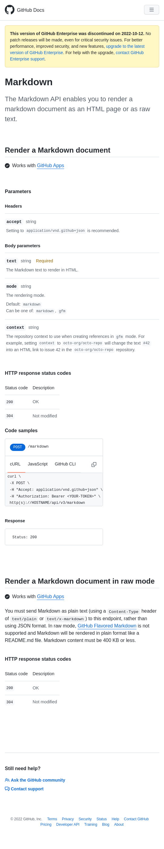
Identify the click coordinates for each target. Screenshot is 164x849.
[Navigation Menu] (151, 10)
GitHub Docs (30, 10)
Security (85, 819)
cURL (15, 464)
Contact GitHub (136, 819)
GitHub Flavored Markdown (107, 625)
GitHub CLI (65, 464)
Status (102, 819)
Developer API (67, 824)
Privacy (68, 819)
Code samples (21, 430)
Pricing (46, 824)
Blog (105, 824)
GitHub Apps (50, 165)
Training (90, 824)
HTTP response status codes (38, 373)
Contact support (24, 788)
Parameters (18, 191)
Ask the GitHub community (35, 780)
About (119, 824)
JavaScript (37, 464)
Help (115, 819)
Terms (52, 819)
